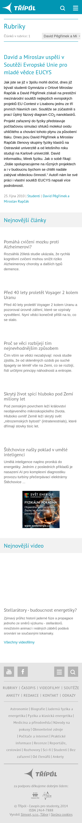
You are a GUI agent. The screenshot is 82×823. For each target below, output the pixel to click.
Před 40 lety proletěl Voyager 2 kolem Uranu (41, 294)
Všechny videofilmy (19, 642)
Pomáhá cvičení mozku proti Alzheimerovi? (31, 244)
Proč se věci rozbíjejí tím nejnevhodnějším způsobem (31, 345)
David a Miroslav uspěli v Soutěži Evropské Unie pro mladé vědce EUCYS (35, 64)
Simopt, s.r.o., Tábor (34, 814)
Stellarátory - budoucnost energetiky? (40, 610)
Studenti (33, 196)
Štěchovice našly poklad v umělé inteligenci (36, 452)
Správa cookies (62, 814)
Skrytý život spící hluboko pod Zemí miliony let (38, 396)
